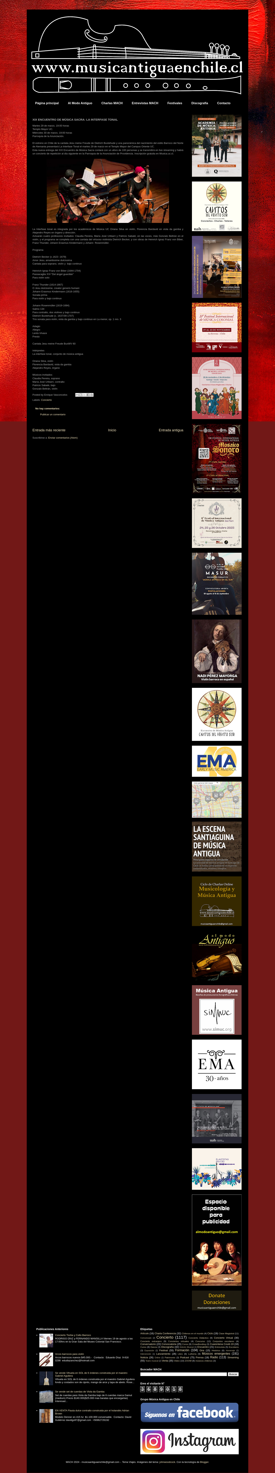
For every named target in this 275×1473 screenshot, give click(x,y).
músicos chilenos (204, 1360)
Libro (180, 1354)
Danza (153, 1347)
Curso (143, 1347)
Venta (165, 1360)
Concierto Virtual (223, 1337)
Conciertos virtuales (178, 1341)
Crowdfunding (199, 1344)
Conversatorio (148, 1344)
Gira (202, 1350)
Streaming (233, 1357)
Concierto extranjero (151, 1341)
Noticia (144, 1357)
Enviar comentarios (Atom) (63, 437)
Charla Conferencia (165, 1333)
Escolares (234, 1347)
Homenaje (230, 1351)
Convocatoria (169, 1344)
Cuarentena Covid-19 (222, 1344)
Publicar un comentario (53, 414)
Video (177, 1360)
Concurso (200, 1341)
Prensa (200, 1357)
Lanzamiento (163, 1353)
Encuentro (203, 1347)
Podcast (184, 1357)
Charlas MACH (112, 103)
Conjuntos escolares (223, 1341)
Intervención (145, 1354)
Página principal (47, 103)
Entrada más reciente (49, 430)
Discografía (199, 103)
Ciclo (210, 1333)
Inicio (112, 430)
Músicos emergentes (216, 1353)
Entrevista (220, 1347)
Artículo (144, 1333)
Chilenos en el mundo (192, 1333)
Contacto (223, 103)
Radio (214, 1357)
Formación (182, 1350)
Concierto (46, 400)
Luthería (192, 1354)
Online (157, 1358)
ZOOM (188, 1360)
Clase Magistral (226, 1333)
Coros (185, 1344)
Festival (163, 1350)
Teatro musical (152, 1361)
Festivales (174, 103)
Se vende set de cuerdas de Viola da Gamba (79, 1391)
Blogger (204, 1462)
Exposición (149, 1351)
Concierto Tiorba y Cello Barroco (73, 1335)
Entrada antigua (171, 430)
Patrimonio (170, 1357)
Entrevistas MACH (145, 103)
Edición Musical (187, 1347)
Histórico (216, 1350)
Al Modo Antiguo (80, 103)
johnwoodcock (167, 1462)
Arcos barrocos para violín (69, 1354)
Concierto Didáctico (198, 1338)
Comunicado (145, 1338)
